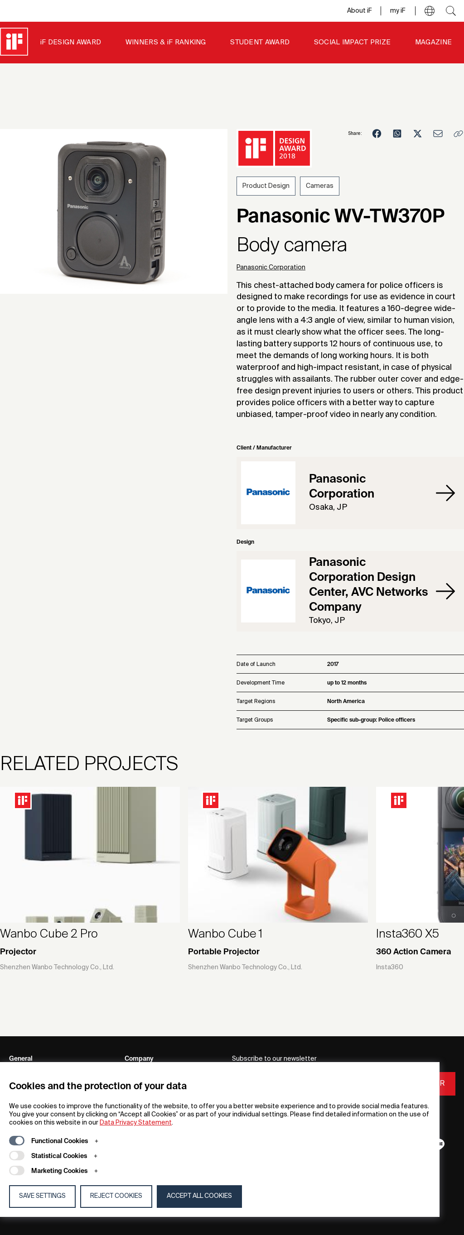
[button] (429, 11)
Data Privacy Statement (136, 1123)
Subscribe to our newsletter (274, 1059)
